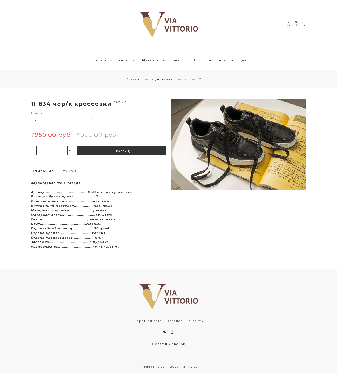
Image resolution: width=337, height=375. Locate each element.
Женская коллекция (109, 60)
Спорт (204, 80)
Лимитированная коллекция (220, 60)
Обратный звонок (168, 345)
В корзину (122, 152)
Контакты (194, 322)
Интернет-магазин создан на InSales (168, 368)
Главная (134, 80)
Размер (36, 114)
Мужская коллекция (161, 60)
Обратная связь (149, 322)
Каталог (174, 322)
